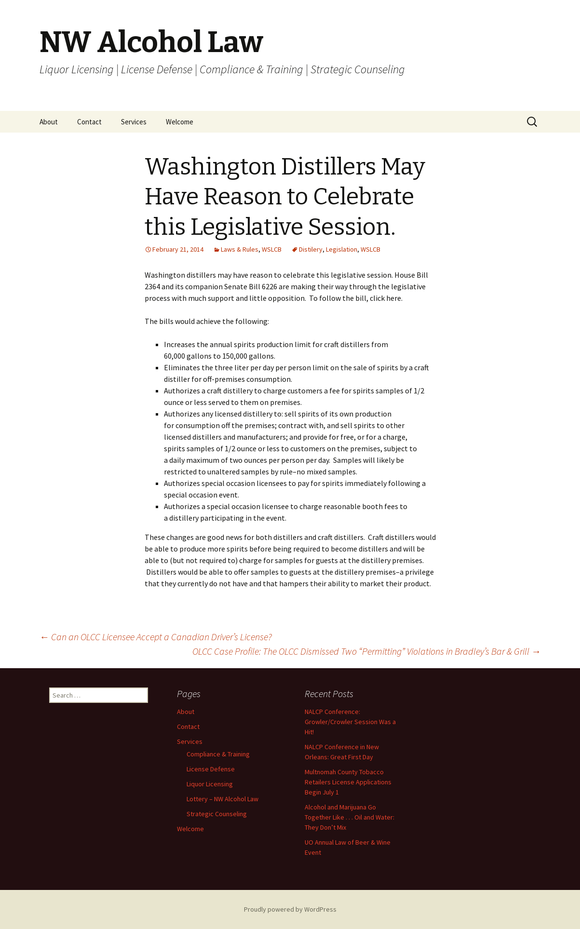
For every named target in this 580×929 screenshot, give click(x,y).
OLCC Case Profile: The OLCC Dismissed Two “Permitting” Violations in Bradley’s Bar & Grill (366, 651)
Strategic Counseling (217, 813)
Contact (89, 121)
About (49, 121)
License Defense (211, 769)
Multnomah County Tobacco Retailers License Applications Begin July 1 (348, 781)
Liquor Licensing (210, 784)
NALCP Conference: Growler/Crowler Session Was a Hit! (350, 721)
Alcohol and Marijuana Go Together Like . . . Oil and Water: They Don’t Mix (349, 817)
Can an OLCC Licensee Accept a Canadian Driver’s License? (156, 637)
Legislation (341, 249)
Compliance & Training (218, 754)
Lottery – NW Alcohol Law (222, 798)
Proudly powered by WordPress (290, 909)
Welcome (179, 121)
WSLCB (272, 249)
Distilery (311, 249)
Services (134, 121)
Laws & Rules (239, 249)
